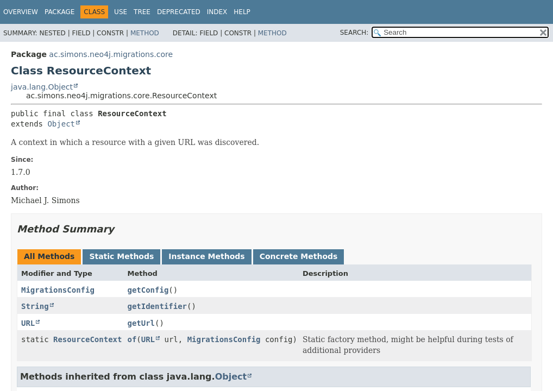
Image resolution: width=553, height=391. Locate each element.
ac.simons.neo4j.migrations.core (111, 54)
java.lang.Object (42, 87)
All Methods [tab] (49, 256)
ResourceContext (87, 339)
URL (28, 323)
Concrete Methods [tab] (299, 256)
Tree (142, 12)
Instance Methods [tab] (206, 256)
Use (120, 12)
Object (61, 123)
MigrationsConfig (58, 290)
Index (217, 12)
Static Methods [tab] (121, 256)
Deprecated (178, 12)
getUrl (141, 323)
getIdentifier (157, 306)
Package (59, 12)
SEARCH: (354, 32)
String (35, 306)
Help (242, 12)
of (131, 339)
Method (144, 33)
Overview (20, 12)
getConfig (147, 290)
